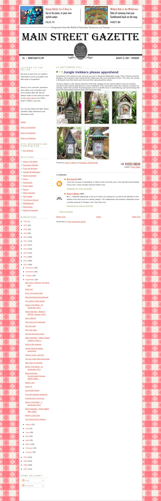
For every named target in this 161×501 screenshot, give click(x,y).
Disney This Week (30, 161)
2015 (25, 249)
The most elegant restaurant (36, 394)
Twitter (23, 122)
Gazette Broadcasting (31, 172)
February (29, 448)
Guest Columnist (29, 176)
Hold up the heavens (33, 344)
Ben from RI (72, 179)
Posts (25, 481)
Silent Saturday (29, 193)
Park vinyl (29, 289)
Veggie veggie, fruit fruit (34, 355)
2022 (25, 221)
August (29, 424)
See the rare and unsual (34, 334)
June (28, 432)
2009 (25, 461)
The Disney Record (31, 200)
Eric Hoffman (28, 150)
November (30, 272)
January (29, 452)
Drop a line (30, 98)
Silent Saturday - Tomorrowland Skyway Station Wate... (35, 376)
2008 (25, 465)
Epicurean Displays (31, 165)
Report (25, 189)
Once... (26, 179)
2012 (25, 261)
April (28, 440)
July (27, 428)
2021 (25, 225)
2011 (25, 265)
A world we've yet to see (34, 398)
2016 (25, 245)
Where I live (29, 383)
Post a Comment (66, 212)
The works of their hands (35, 301)
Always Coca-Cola (32, 415)
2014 (25, 253)
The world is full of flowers (35, 419)
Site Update (28, 196)
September (30, 280)
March (28, 444)
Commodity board (32, 390)
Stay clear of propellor (33, 363)
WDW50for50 (28, 203)
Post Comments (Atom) (76, 222)
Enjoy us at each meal (34, 293)
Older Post (136, 217)
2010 (25, 457)
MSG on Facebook (28, 127)
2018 (25, 237)
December (30, 268)
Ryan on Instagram (28, 138)
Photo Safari (135, 167)
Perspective (28, 182)
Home (98, 217)
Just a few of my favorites (35, 322)
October (29, 276)
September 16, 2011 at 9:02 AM (79, 189)
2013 (25, 257)
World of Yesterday (30, 210)
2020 (25, 229)
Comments (27, 486)
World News (28, 207)
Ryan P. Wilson (73, 194)
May (27, 436)
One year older (31, 330)
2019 (25, 233)
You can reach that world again (37, 359)
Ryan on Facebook (28, 133)
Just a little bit (30, 318)
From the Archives (30, 168)
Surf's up (28, 386)
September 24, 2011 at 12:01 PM (80, 206)
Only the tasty (30, 326)
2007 (25, 469)
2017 (25, 241)
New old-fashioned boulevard (36, 297)
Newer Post (61, 217)
